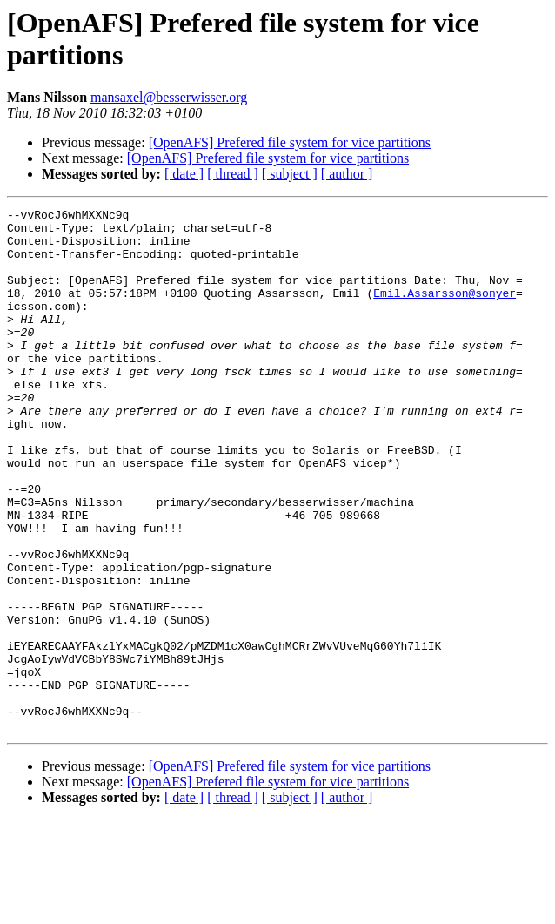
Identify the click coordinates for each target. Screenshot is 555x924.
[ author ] (347, 173)
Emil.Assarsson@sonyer (444, 311)
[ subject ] (290, 173)
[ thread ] (232, 173)
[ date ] (184, 173)
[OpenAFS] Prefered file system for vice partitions (290, 142)
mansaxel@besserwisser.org (168, 97)
